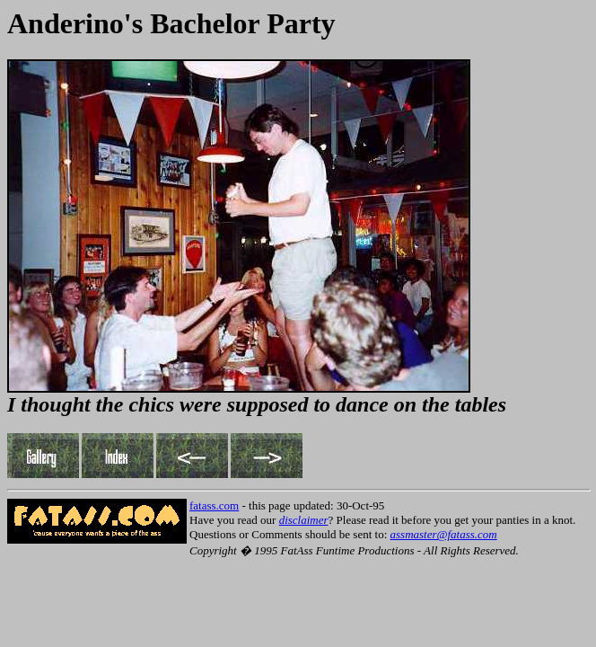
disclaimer (304, 520)
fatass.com (214, 505)
